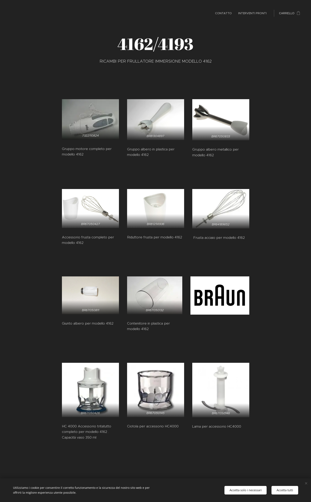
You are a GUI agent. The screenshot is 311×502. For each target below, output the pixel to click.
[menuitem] (224, 13)
